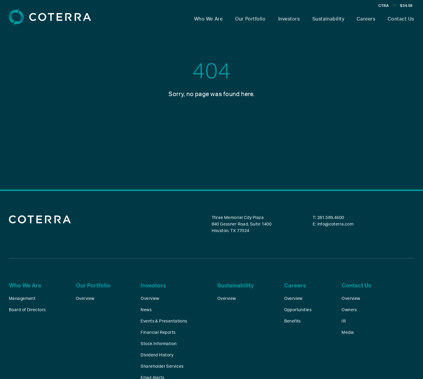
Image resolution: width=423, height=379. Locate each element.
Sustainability (328, 19)
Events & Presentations (164, 321)
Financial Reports (158, 333)
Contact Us (401, 19)
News (146, 310)
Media (348, 333)
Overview (85, 299)
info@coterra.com (335, 224)
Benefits (292, 321)
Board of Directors (27, 310)
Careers (366, 19)
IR (344, 321)
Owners (349, 310)
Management (22, 299)
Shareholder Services (162, 366)
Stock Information (159, 344)
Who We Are (208, 19)
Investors (289, 19)
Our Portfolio (250, 19)
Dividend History (157, 355)
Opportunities (298, 310)
